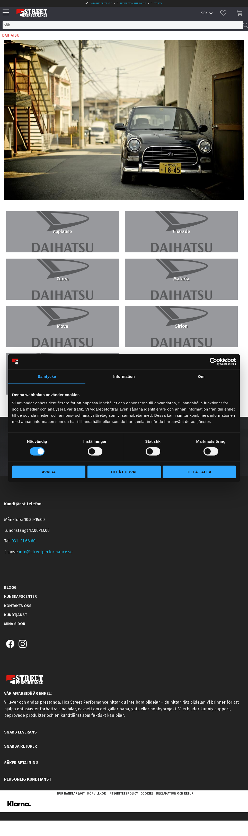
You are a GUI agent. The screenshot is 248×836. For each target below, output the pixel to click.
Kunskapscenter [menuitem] (20, 596)
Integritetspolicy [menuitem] (123, 793)
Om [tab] (201, 376)
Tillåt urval (124, 472)
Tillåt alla (199, 472)
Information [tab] (124, 376)
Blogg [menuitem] (10, 587)
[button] (7, 12)
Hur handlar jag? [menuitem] (71, 793)
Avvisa (49, 472)
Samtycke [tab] (47, 376)
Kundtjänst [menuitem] (15, 614)
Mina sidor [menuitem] (14, 623)
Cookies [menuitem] (147, 793)
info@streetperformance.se (46, 551)
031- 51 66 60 (24, 541)
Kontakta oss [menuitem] (17, 605)
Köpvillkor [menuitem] (96, 793)
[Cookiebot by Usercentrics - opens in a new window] (213, 361)
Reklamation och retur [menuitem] (174, 793)
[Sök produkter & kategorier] (123, 25)
